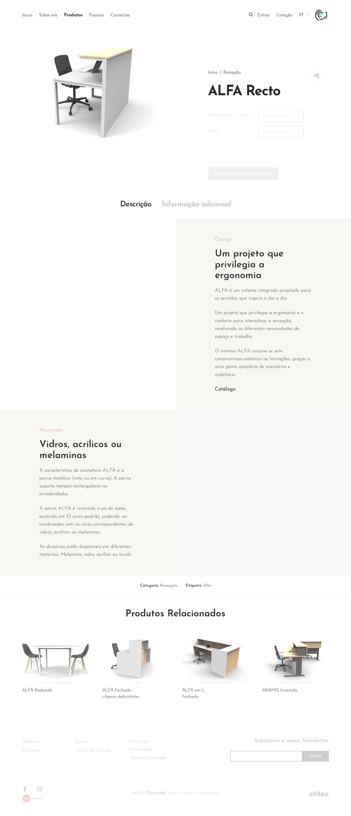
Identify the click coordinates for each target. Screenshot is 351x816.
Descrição (135, 212)
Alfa (207, 593)
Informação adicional (196, 212)
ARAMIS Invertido (279, 698)
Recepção (168, 593)
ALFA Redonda (37, 698)
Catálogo (225, 396)
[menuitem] (30, 15)
